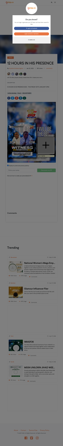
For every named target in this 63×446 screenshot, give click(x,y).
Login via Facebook (31, 28)
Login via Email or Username (31, 33)
